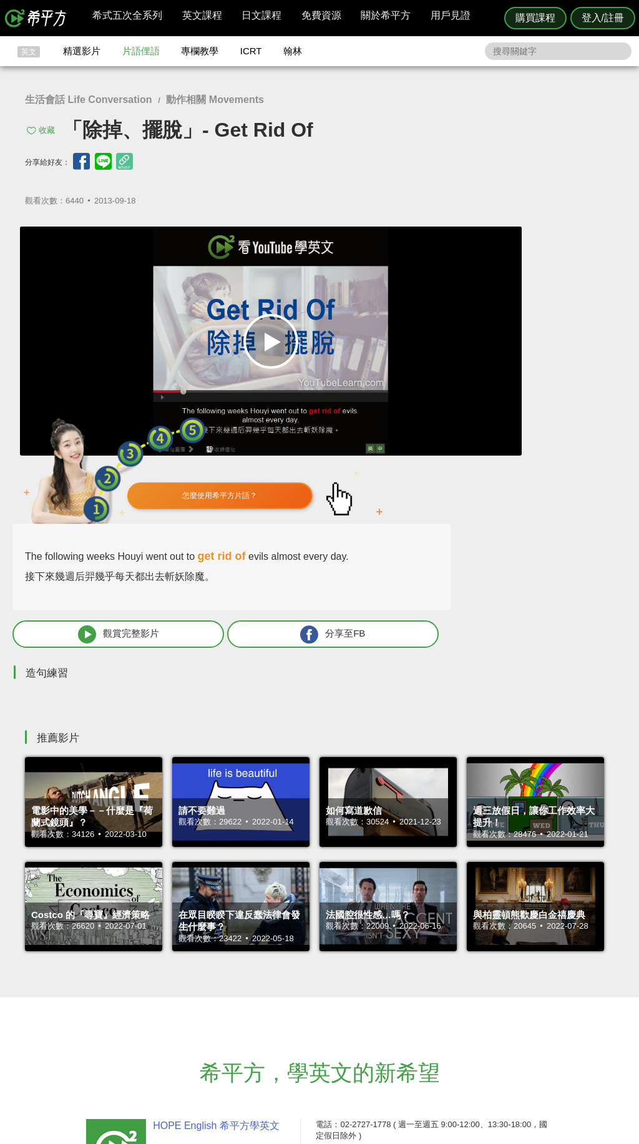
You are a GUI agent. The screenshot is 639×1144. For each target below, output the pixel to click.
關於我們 (394, 1003)
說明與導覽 (457, 992)
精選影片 (81, 51)
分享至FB (547, 414)
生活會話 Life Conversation (88, 99)
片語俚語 (141, 51)
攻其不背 (334, 980)
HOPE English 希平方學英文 (213, 906)
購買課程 (535, 17)
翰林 (292, 51)
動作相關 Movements (214, 99)
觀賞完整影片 (445, 414)
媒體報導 (394, 1014)
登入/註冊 (603, 17)
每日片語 (334, 1003)
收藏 (47, 130)
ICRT (251, 51)
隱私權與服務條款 (469, 980)
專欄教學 (199, 51)
